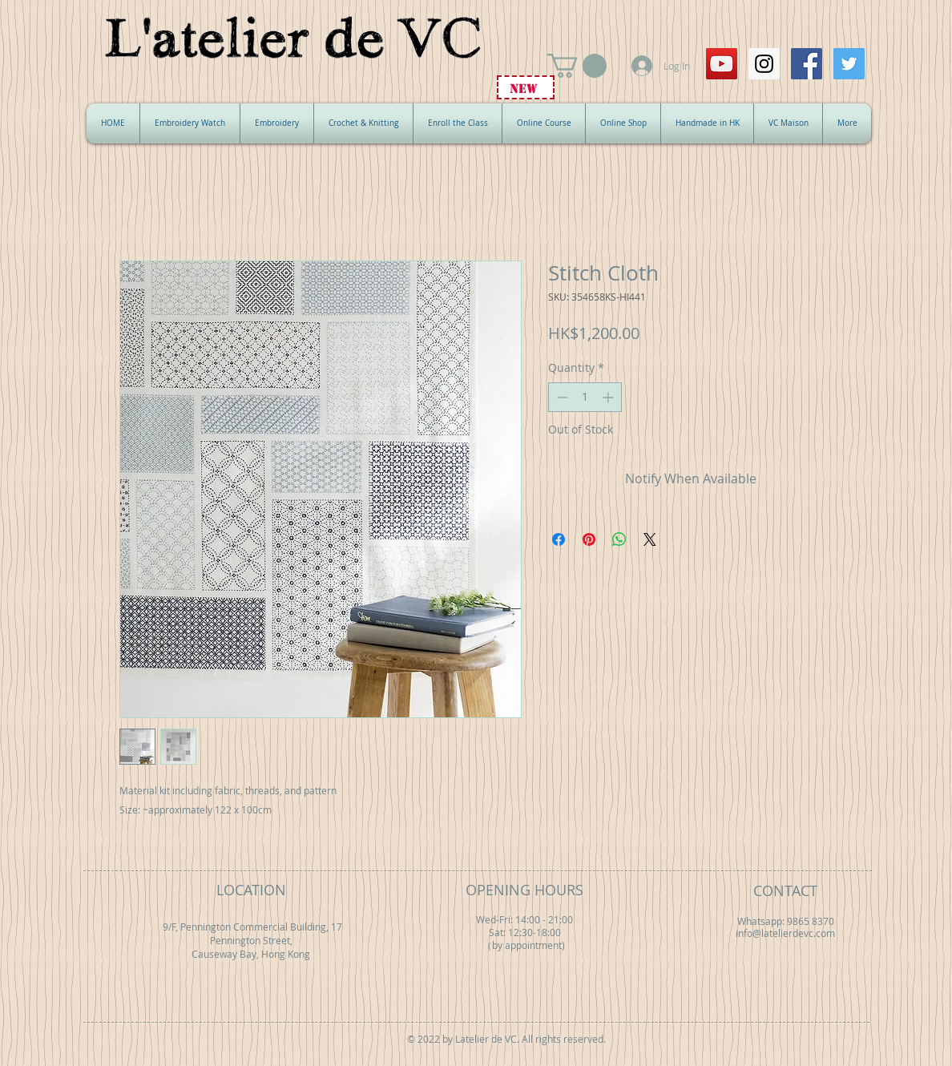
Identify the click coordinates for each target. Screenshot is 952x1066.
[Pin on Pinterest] (589, 539)
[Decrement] (561, 397)
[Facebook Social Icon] (806, 63)
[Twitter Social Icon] (849, 63)
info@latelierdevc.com (785, 933)
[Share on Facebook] (558, 539)
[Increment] (609, 397)
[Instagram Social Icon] (764, 63)
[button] (577, 66)
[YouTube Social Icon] (721, 63)
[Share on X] (650, 539)
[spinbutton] (585, 397)
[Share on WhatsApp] (619, 539)
